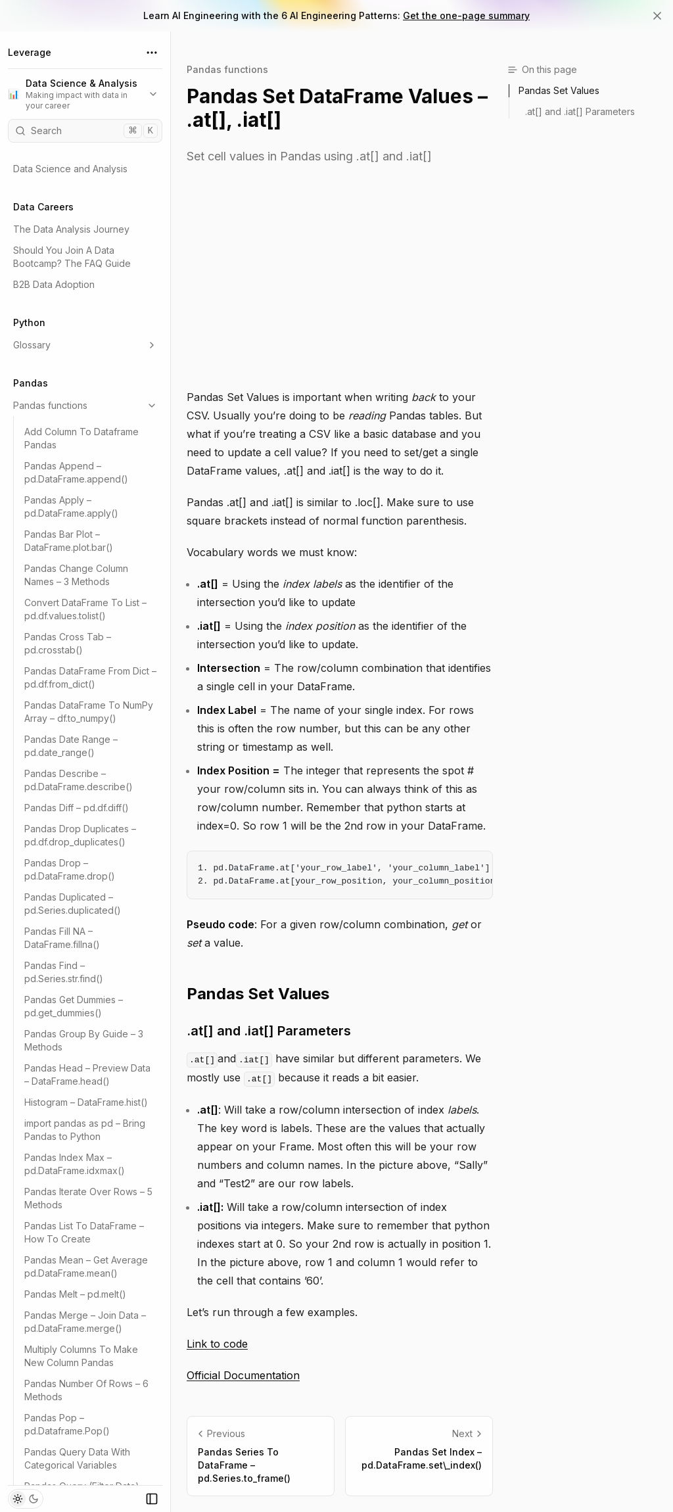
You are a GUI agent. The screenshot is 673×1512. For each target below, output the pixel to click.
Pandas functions (85, 405)
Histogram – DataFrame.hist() (86, 1102)
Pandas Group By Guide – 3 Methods (83, 1040)
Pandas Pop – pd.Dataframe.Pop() (67, 1424)
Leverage (29, 52)
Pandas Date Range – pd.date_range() (71, 746)
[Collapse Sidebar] (151, 1498)
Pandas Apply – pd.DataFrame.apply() (71, 506)
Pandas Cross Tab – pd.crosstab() (67, 643)
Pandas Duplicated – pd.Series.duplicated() (72, 903)
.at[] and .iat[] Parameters (269, 1031)
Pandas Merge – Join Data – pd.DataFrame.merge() (85, 1322)
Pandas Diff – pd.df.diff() (76, 807)
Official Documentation (243, 1375)
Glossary (85, 344)
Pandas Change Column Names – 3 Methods (76, 575)
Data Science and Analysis (70, 168)
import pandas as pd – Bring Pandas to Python (84, 1130)
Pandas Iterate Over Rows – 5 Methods (88, 1198)
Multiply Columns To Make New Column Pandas (81, 1356)
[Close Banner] (657, 15)
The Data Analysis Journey (71, 229)
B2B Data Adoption (54, 284)
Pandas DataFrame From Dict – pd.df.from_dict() (90, 677)
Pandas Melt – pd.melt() (75, 1294)
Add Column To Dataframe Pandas (81, 438)
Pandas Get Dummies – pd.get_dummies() (73, 1006)
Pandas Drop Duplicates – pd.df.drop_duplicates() (80, 835)
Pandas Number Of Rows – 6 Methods (86, 1390)
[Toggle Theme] (25, 1499)
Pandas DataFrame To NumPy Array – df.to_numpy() (88, 711)
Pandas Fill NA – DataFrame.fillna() (62, 938)
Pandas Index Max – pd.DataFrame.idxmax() (74, 1164)
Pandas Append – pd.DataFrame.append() (76, 472)
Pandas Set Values (258, 993)
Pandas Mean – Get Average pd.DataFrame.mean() (86, 1266)
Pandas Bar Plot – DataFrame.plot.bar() (68, 541)
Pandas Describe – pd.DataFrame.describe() (78, 780)
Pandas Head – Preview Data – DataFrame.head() (87, 1074)
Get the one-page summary (466, 15)
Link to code (217, 1343)
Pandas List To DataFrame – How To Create (84, 1232)
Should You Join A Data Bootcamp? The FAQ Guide (72, 257)
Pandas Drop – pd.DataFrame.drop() (69, 869)
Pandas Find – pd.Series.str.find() (63, 972)
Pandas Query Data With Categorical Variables (77, 1458)
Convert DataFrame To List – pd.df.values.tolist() (85, 609)
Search (86, 131)
